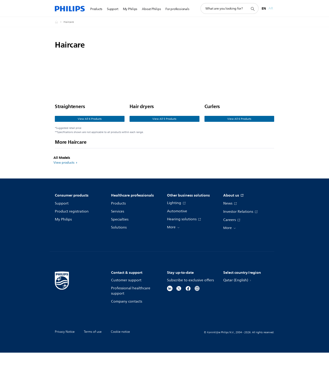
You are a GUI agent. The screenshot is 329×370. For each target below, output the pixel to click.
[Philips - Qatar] (59, 22)
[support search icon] (252, 8)
